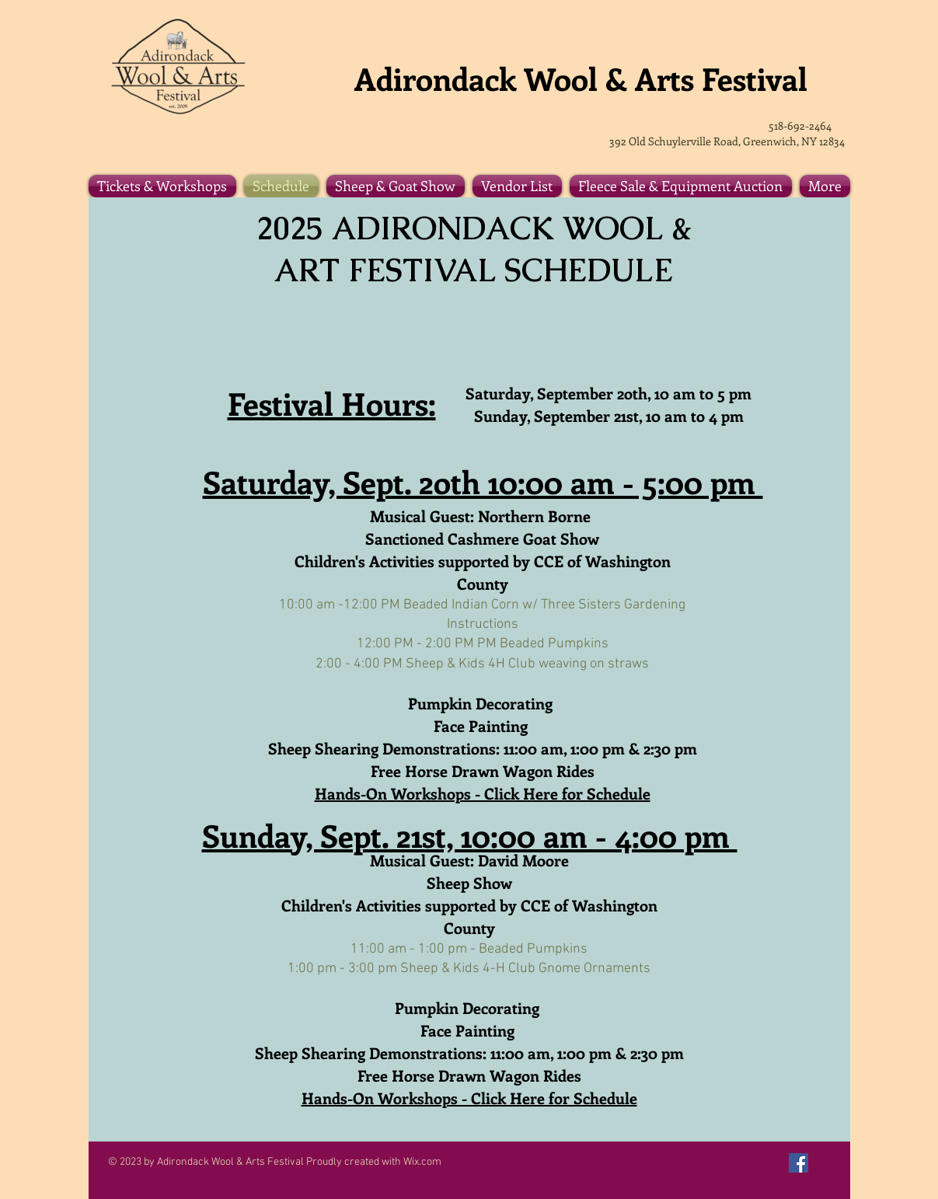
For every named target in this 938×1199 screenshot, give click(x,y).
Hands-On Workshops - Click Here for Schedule (482, 792)
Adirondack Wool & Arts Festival (584, 78)
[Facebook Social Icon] (798, 1163)
